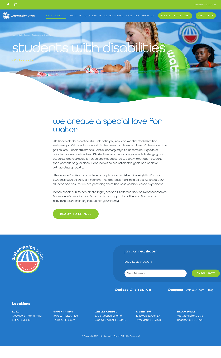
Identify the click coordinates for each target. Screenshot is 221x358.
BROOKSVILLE (186, 311)
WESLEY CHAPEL (106, 311)
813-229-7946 (210, 4)
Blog (210, 289)
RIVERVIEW (143, 311)
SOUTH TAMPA (63, 311)
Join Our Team (195, 289)
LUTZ (15, 311)
